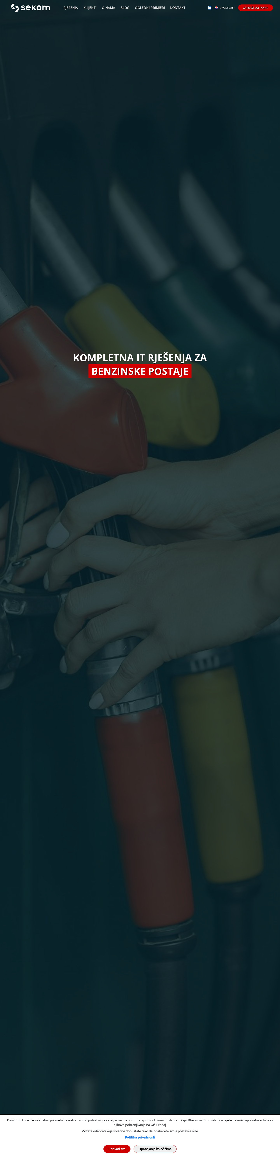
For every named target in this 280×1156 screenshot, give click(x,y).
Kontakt (178, 8)
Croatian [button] (224, 7)
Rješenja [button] (70, 8)
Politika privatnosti (140, 1137)
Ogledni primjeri (150, 8)
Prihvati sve (116, 1149)
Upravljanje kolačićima (155, 1149)
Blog (125, 8)
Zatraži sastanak (255, 7)
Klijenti (90, 8)
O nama (108, 8)
